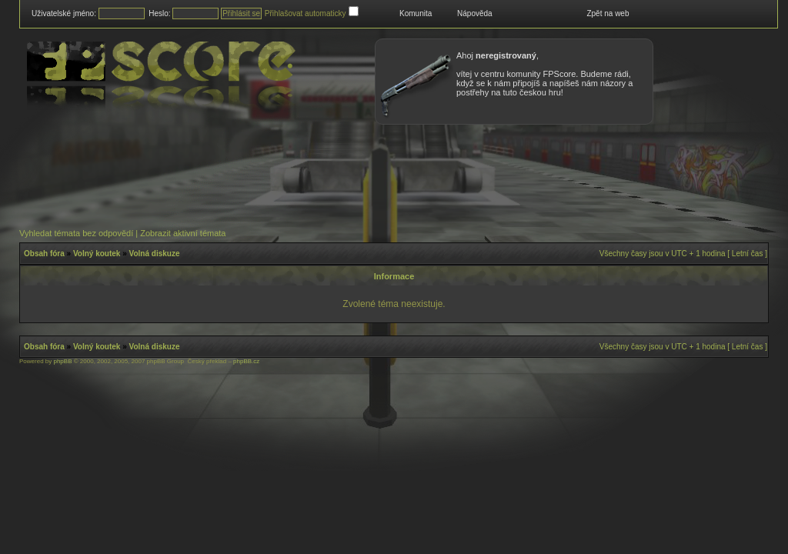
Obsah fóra (44, 253)
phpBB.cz (246, 361)
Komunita (415, 13)
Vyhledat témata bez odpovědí (76, 233)
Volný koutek (97, 253)
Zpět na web (607, 13)
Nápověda (474, 13)
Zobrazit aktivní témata (182, 233)
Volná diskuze (154, 253)
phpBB (62, 361)
